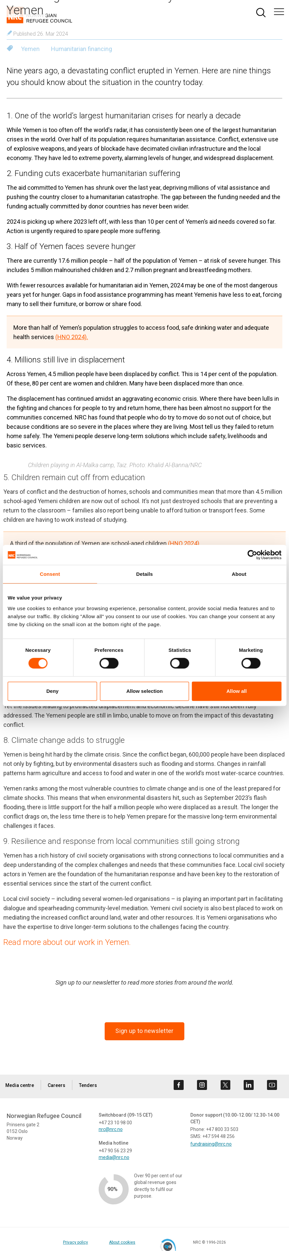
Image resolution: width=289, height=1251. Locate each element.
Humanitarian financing (81, 48)
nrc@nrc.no (111, 1129)
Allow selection (144, 691)
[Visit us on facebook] (179, 1085)
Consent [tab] (50, 574)
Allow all (236, 691)
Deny (52, 691)
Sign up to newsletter (144, 1031)
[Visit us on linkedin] (249, 1085)
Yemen (30, 48)
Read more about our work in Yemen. (67, 942)
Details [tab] (144, 574)
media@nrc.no (114, 1157)
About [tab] (239, 574)
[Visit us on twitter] (225, 1085)
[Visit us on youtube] (272, 1085)
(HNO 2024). (71, 336)
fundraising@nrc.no (211, 1144)
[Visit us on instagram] (202, 1085)
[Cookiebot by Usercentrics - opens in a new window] (252, 555)
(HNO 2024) (183, 543)
